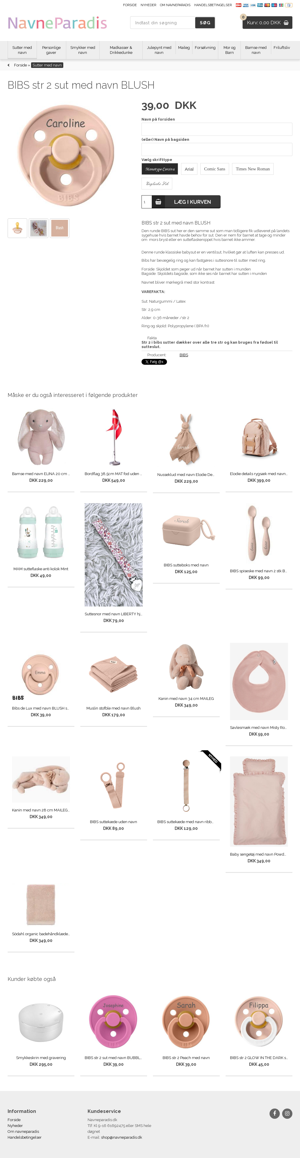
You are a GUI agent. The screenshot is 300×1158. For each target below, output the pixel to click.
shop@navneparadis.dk (121, 1137)
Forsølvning (205, 47)
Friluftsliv (282, 47)
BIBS (184, 355)
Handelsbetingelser (213, 5)
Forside (130, 5)
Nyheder (148, 5)
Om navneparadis (175, 5)
